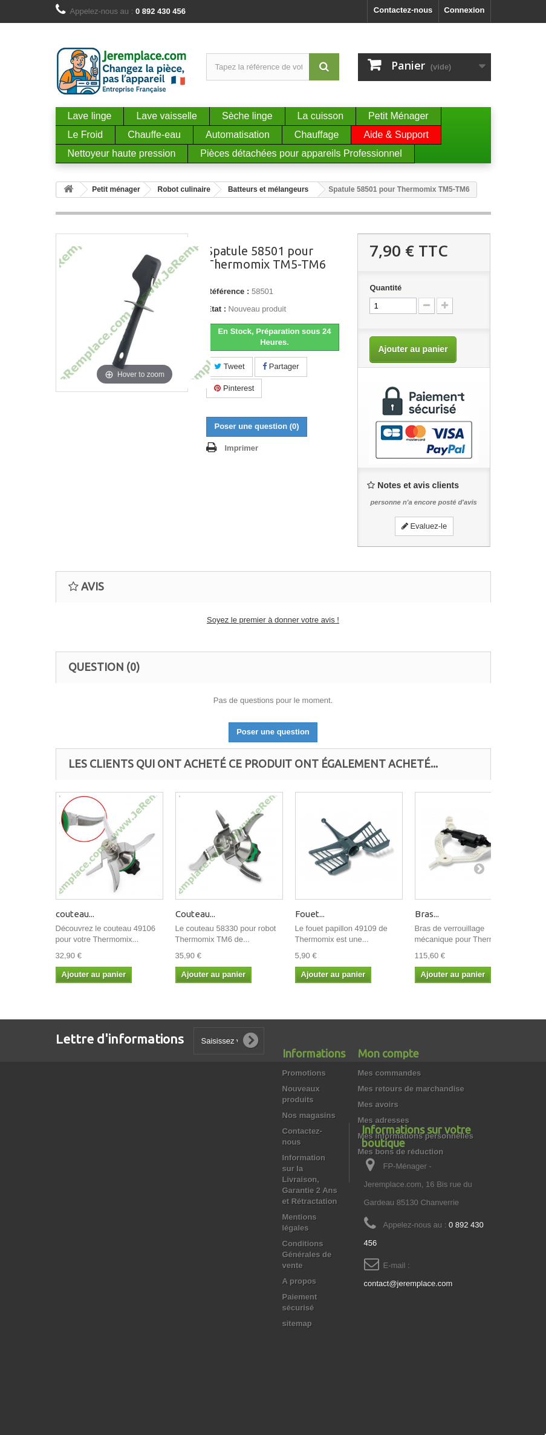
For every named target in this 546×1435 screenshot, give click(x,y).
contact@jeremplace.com (408, 1355)
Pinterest (234, 388)
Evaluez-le (424, 526)
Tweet (229, 366)
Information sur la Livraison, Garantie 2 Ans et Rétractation (309, 1179)
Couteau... (195, 914)
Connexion (464, 10)
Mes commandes (389, 1072)
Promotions (304, 1072)
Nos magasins (309, 1115)
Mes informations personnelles (415, 1135)
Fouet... (310, 914)
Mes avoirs (378, 1104)
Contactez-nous (403, 10)
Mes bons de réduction (401, 1151)
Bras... (427, 914)
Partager (280, 366)
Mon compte (388, 1053)
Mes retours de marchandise (411, 1088)
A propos (299, 1281)
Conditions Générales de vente (307, 1254)
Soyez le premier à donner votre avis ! (273, 619)
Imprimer (241, 448)
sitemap (297, 1323)
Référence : (227, 291)
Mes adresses (383, 1120)
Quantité (385, 287)
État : (216, 308)
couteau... (75, 914)
